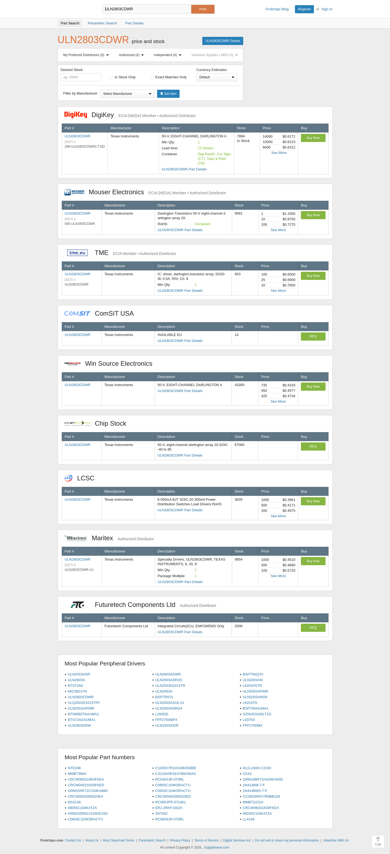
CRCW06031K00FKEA (261, 808)
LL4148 (248, 819)
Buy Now (313, 138)
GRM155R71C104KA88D (88, 791)
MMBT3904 (77, 774)
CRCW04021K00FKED (86, 785)
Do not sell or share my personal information (287, 840)
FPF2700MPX (166, 720)
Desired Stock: (81, 74)
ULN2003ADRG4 (168, 708)
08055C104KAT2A (82, 808)
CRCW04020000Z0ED (173, 796)
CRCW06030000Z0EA (85, 796)
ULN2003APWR (255, 691)
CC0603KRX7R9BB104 (261, 796)
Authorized (132, 55)
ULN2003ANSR (255, 697)
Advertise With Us (336, 840)
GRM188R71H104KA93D (263, 779)
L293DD (161, 714)
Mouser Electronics (145, 192)
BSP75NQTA (253, 674)
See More (279, 153)
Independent (169, 55)
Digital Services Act (237, 840)
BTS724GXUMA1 (81, 720)
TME (120, 252)
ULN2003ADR (79, 674)
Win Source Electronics (111, 363)
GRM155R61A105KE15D (88, 813)
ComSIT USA (101, 313)
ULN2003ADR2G (168, 680)
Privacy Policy (180, 840)
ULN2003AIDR (166, 725)
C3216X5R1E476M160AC (175, 774)
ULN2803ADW (79, 725)
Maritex (109, 538)
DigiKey (130, 114)
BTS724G (75, 686)
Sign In (326, 9)
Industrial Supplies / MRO (215, 55)
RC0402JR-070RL (169, 779)
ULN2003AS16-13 (169, 703)
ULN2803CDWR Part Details (184, 169)
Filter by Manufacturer (80, 93)
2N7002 (161, 813)
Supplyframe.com (216, 847)
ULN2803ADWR (168, 674)
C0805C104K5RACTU (172, 785)
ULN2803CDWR (77, 136)
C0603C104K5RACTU (172, 791)
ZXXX (247, 774)
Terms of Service (206, 840)
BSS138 (74, 802)
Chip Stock (98, 423)
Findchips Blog (276, 9)
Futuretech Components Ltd (140, 604)
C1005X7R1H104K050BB (175, 768)
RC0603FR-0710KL (170, 802)
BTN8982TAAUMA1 (83, 714)
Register (304, 9)
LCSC (82, 478)
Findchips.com (75, 9)
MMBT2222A (253, 802)
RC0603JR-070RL (169, 819)
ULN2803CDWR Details (222, 41)
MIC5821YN (77, 691)
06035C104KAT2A (257, 813)
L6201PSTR (252, 686)
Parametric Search (152, 840)
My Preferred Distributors (87, 55)
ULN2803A (76, 680)
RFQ (313, 336)
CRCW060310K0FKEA (86, 779)
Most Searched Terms (119, 840)
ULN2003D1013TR (170, 686)
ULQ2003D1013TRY (84, 703)
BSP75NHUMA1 (255, 708)
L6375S (249, 720)
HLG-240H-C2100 (257, 768)
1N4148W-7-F (254, 785)
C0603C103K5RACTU (85, 819)
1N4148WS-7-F (255, 791)
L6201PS (250, 703)
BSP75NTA (164, 697)
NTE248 (74, 768)
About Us (92, 840)
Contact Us (73, 840)
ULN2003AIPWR (81, 708)
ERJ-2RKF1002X (168, 808)
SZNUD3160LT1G (257, 714)
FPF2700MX (252, 725)
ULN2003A (164, 691)
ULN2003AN (252, 680)
